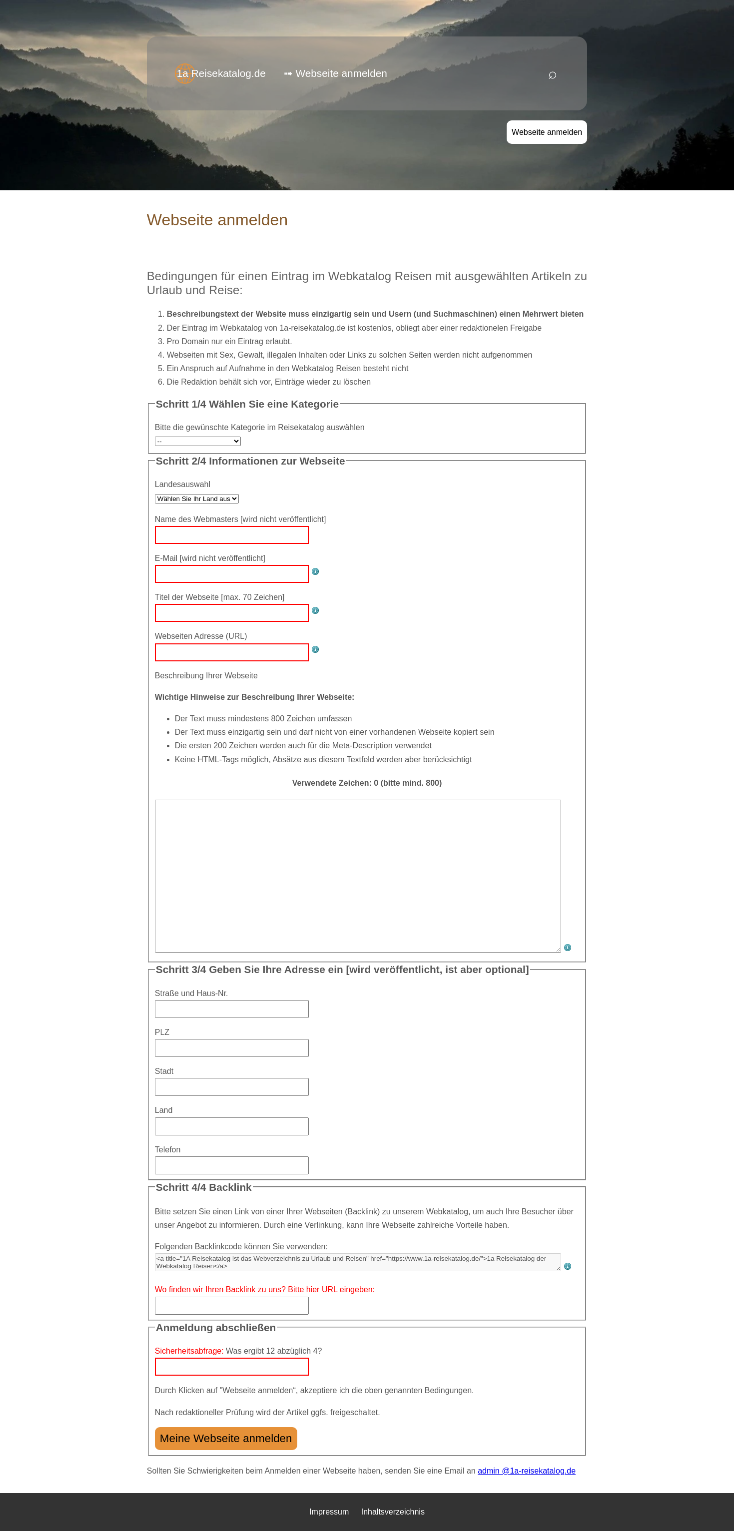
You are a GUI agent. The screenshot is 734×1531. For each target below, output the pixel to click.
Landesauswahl (182, 484)
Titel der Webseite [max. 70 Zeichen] (220, 597)
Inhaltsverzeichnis (393, 1512)
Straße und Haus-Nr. (191, 993)
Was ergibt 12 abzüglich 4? (238, 1351)
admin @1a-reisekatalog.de (527, 1471)
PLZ (162, 1032)
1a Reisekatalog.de (221, 73)
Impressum (329, 1512)
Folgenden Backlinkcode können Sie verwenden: (241, 1246)
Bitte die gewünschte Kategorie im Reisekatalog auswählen (260, 427)
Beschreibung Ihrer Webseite (206, 675)
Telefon (168, 1149)
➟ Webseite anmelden (335, 73)
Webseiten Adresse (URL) (201, 636)
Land (164, 1110)
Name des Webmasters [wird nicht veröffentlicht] (240, 519)
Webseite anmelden (547, 132)
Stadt (164, 1071)
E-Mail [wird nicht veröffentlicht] (210, 558)
